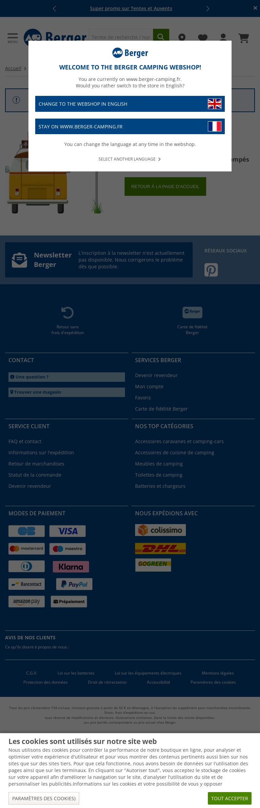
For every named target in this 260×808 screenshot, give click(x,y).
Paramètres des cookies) (43, 798)
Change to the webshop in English (130, 104)
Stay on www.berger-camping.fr (130, 126)
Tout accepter (229, 798)
